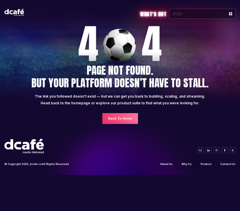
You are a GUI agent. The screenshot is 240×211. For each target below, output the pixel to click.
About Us (166, 164)
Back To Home (120, 118)
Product (206, 164)
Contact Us (228, 164)
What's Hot (153, 14)
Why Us (186, 164)
